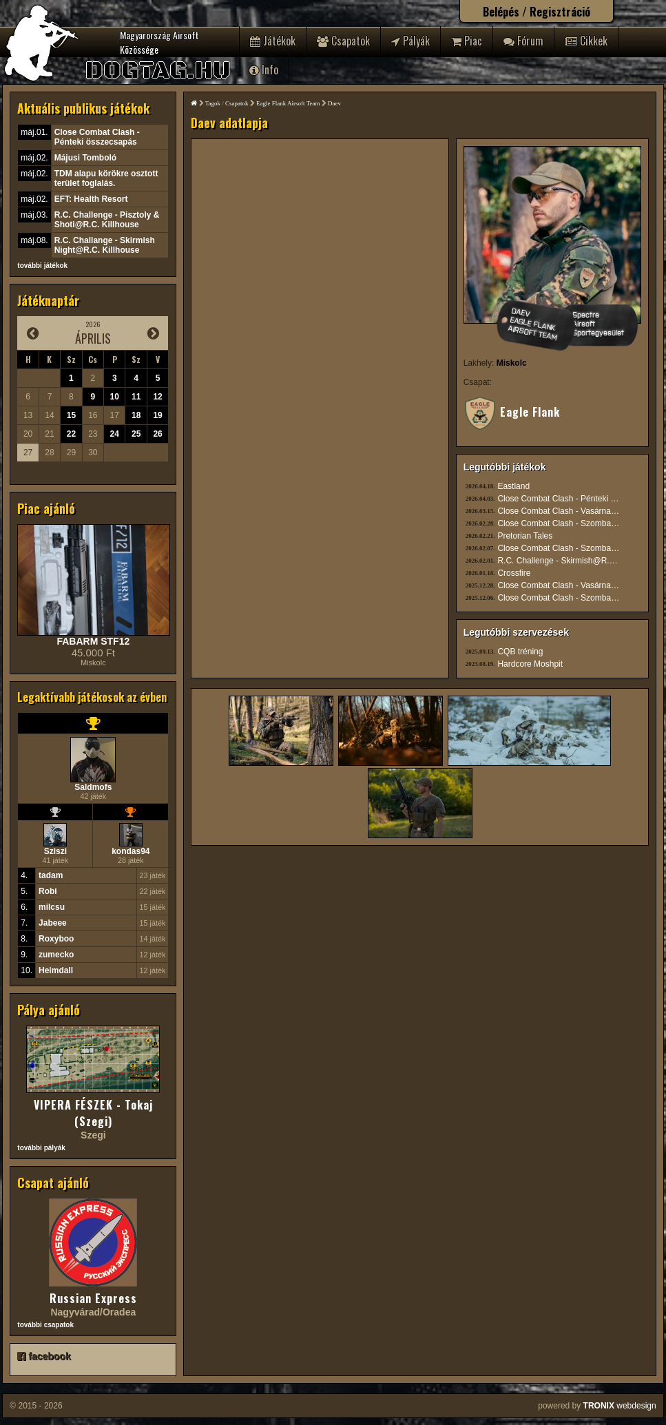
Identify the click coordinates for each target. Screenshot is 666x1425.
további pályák (41, 1148)
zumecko (56, 954)
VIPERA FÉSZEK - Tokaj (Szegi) (93, 1113)
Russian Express (93, 1298)
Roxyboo (56, 939)
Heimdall (56, 970)
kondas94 (130, 851)
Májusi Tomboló (85, 158)
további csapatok (45, 1325)
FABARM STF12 (92, 641)
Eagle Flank (512, 412)
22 (71, 434)
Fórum (523, 40)
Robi (48, 891)
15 (71, 415)
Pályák (410, 40)
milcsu (52, 907)
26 (157, 434)
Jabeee (53, 923)
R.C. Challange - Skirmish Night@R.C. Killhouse (104, 245)
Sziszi (55, 851)
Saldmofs (93, 787)
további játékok (42, 265)
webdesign (619, 1406)
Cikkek (586, 40)
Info (263, 69)
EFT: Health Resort (91, 199)
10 (114, 397)
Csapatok (343, 40)
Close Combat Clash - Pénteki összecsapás (97, 137)
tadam (51, 875)
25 (136, 434)
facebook (43, 1356)
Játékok (272, 40)
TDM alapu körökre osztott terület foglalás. (106, 178)
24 (114, 434)
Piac (466, 40)
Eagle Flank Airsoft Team (288, 103)
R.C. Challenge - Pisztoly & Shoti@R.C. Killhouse (107, 219)
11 (136, 397)
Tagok (212, 103)
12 (157, 397)
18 (136, 415)
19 (157, 415)
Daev (334, 103)
